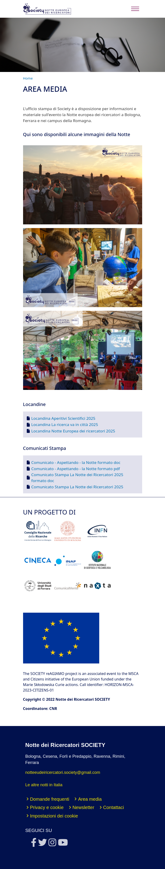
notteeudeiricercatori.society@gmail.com (62, 772)
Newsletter (83, 807)
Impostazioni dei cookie (54, 815)
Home (28, 78)
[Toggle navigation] (135, 8)
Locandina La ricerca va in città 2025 (64, 424)
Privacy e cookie (47, 807)
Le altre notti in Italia (44, 785)
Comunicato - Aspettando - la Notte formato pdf (75, 468)
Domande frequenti (49, 799)
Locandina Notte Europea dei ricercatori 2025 (73, 431)
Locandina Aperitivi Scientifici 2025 (63, 418)
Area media (90, 799)
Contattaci (113, 807)
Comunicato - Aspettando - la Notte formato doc (75, 462)
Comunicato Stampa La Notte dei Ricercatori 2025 (77, 486)
